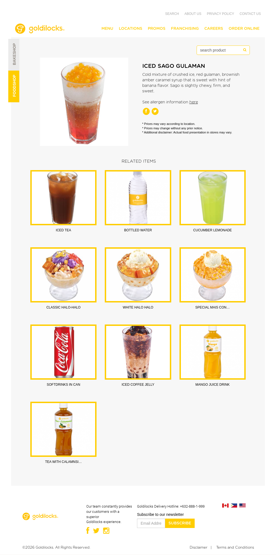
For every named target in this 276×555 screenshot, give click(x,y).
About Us (192, 14)
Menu (107, 29)
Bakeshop (13, 62)
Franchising (185, 29)
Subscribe (179, 523)
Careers (213, 29)
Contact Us (250, 14)
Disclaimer (198, 547)
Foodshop (13, 94)
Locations (130, 29)
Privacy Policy (220, 14)
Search (172, 14)
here (193, 102)
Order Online (244, 29)
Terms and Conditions (235, 547)
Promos (156, 29)
